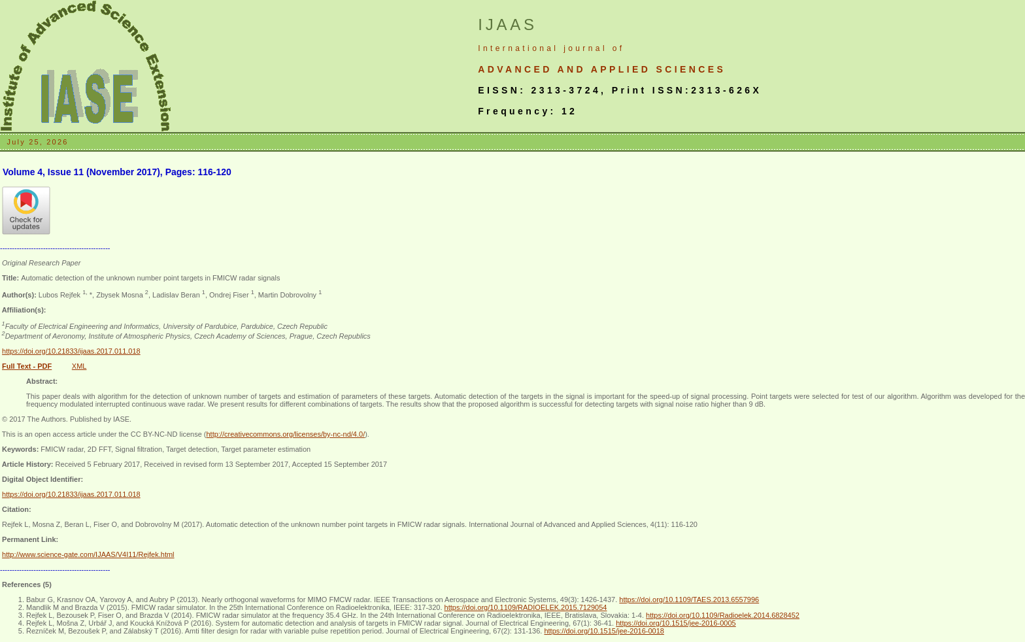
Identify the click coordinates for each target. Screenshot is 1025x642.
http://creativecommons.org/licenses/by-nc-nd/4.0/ (285, 434)
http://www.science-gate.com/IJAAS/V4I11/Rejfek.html (88, 554)
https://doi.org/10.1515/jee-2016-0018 (604, 631)
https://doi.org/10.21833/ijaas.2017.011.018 (71, 351)
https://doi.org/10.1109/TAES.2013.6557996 (689, 599)
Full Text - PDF (27, 366)
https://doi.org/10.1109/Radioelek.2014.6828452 (722, 615)
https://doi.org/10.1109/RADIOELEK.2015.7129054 (526, 607)
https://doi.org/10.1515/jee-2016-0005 (675, 623)
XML (79, 366)
